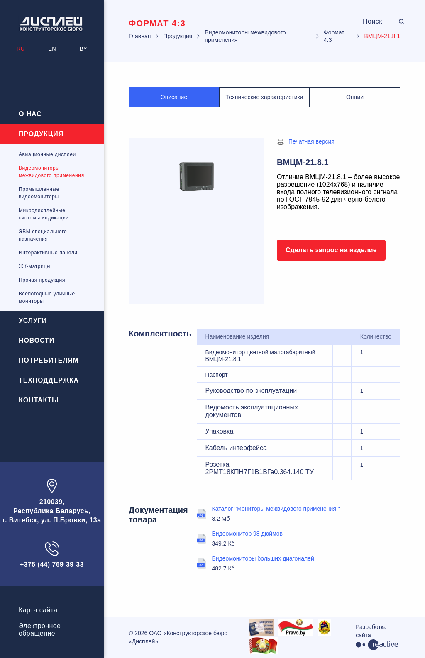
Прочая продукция (42, 280)
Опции (355, 97)
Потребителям (49, 360)
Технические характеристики (264, 97)
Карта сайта (38, 610)
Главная (140, 36)
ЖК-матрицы (35, 266)
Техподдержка (49, 380)
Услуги (33, 320)
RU (20, 49)
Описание (174, 97)
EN (52, 49)
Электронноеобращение (40, 629)
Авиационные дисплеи (47, 154)
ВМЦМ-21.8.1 (382, 36)
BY (83, 49)
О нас (30, 113)
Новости (36, 340)
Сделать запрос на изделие (331, 249)
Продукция (41, 133)
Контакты (39, 400)
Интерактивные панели (48, 253)
